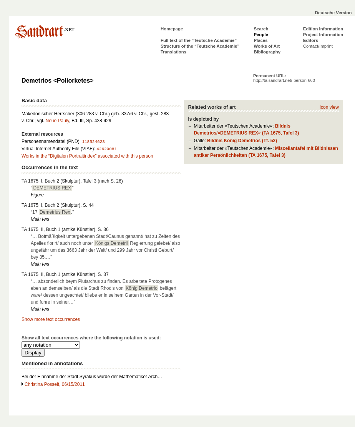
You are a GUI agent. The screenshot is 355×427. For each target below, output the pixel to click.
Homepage (172, 29)
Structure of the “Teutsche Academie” (200, 46)
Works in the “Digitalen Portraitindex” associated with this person (87, 156)
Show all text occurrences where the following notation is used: (91, 338)
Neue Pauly (57, 120)
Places (260, 40)
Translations (173, 52)
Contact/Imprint (318, 46)
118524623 (93, 142)
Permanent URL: (284, 78)
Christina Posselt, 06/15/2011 (55, 384)
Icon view (329, 107)
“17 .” (52, 212)
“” (52, 188)
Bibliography (267, 52)
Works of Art (267, 46)
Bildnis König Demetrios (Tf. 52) (242, 140)
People (261, 34)
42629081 (106, 149)
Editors (310, 40)
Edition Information (323, 29)
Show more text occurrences (51, 319)
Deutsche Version (333, 12)
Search (261, 29)
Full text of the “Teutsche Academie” (199, 40)
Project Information (323, 34)
